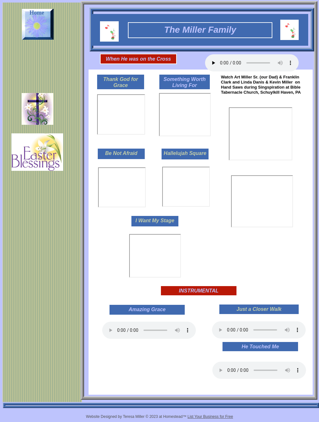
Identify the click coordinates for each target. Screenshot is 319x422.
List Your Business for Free (210, 416)
